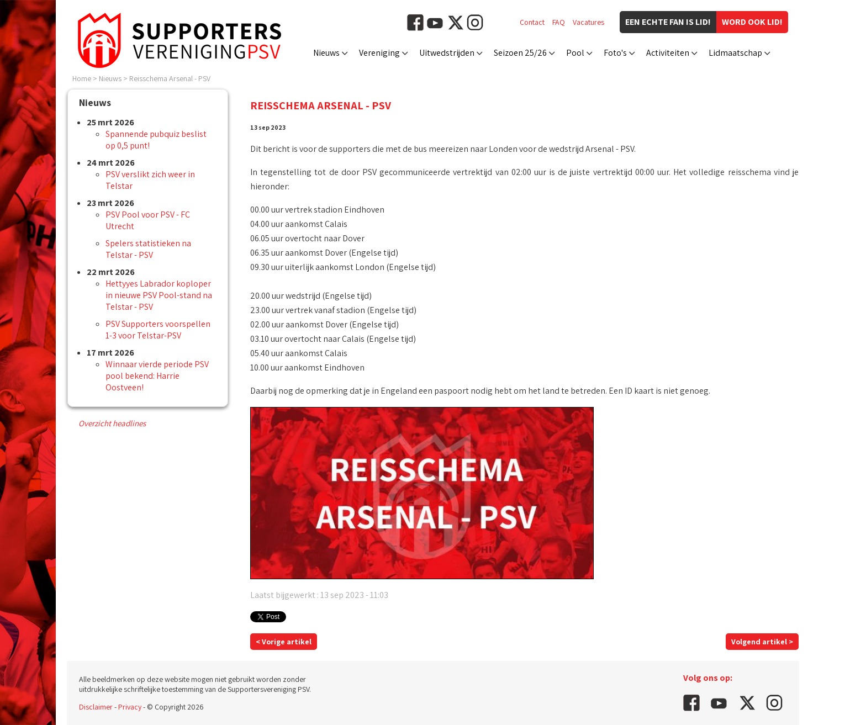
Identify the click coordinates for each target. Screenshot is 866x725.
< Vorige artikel (283, 642)
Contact (532, 22)
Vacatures (588, 22)
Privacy (129, 707)
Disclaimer (96, 707)
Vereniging (379, 53)
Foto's (615, 53)
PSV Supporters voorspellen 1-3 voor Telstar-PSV (157, 329)
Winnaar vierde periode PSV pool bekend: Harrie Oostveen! (157, 375)
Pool (575, 53)
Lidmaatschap (735, 53)
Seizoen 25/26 (520, 53)
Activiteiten (667, 53)
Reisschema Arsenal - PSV (169, 78)
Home (81, 78)
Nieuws (326, 53)
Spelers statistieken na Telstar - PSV (148, 249)
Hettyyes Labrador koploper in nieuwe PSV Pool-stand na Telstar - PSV (158, 295)
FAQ (558, 22)
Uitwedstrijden (446, 53)
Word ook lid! (752, 22)
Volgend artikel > (762, 642)
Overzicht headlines (112, 423)
